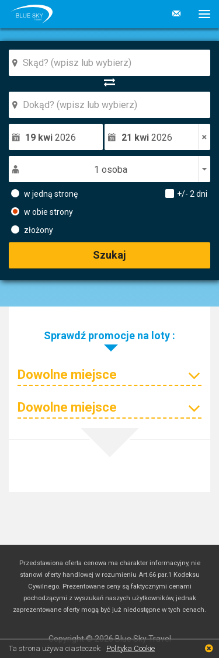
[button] (200, 14)
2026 (50, 137)
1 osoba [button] (110, 169)
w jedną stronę (44, 193)
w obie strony (42, 211)
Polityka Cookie (130, 648)
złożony (32, 229)
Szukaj (109, 255)
